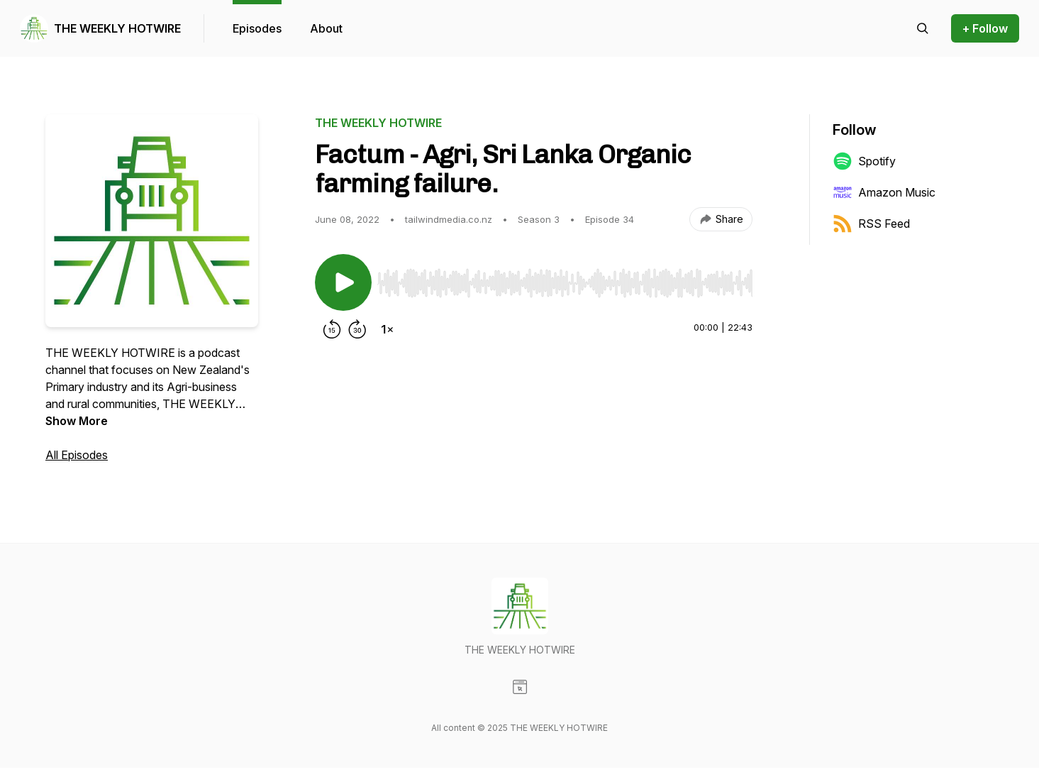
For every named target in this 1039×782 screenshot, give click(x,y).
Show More (76, 421)
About (326, 28)
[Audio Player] (564, 279)
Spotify (864, 161)
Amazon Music (884, 192)
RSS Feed (871, 223)
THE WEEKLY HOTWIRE (117, 28)
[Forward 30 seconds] (357, 329)
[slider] (564, 283)
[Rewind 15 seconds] (332, 329)
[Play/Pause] (343, 282)
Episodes (257, 28)
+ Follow (985, 28)
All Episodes (76, 455)
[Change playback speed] (387, 329)
